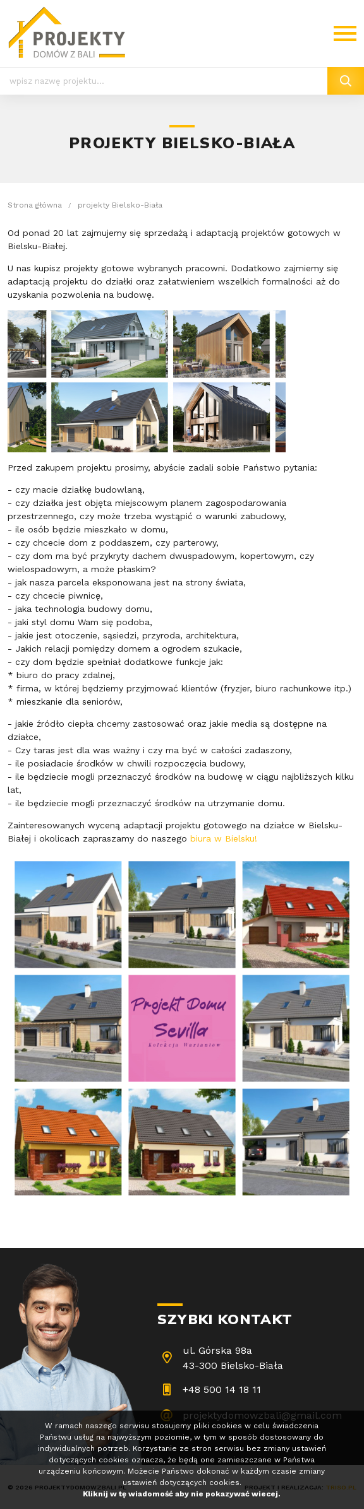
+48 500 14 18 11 (222, 1389)
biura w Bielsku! (223, 838)
